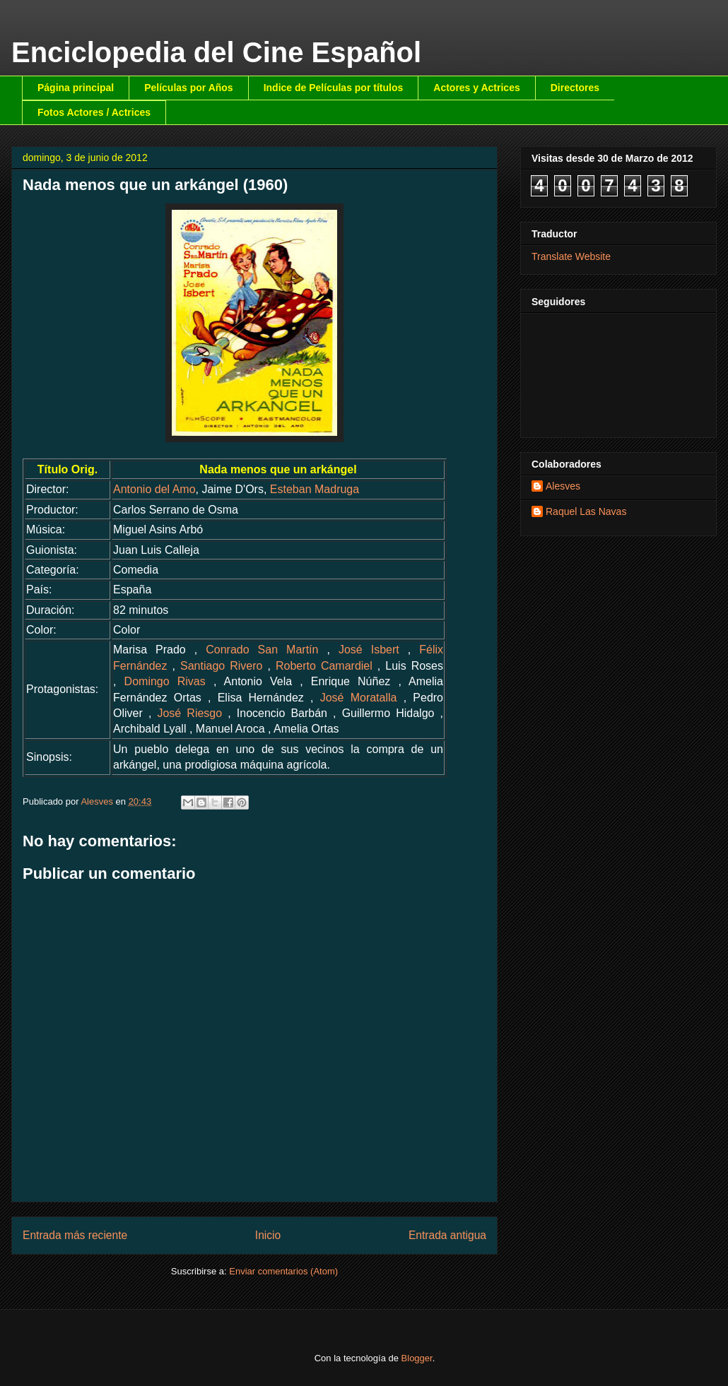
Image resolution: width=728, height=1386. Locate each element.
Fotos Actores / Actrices (94, 112)
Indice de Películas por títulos (334, 87)
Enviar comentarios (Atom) (283, 1271)
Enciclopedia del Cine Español (216, 52)
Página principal (75, 87)
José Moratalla (358, 698)
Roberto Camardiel (324, 666)
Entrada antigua (447, 1235)
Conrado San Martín (262, 650)
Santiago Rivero (221, 666)
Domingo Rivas (165, 681)
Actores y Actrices (476, 87)
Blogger (417, 1358)
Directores (575, 87)
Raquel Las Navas (586, 511)
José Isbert (369, 650)
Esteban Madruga (314, 489)
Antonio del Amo (154, 489)
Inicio (268, 1235)
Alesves (563, 486)
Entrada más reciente (75, 1235)
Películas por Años (188, 87)
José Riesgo (189, 713)
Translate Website (571, 256)
